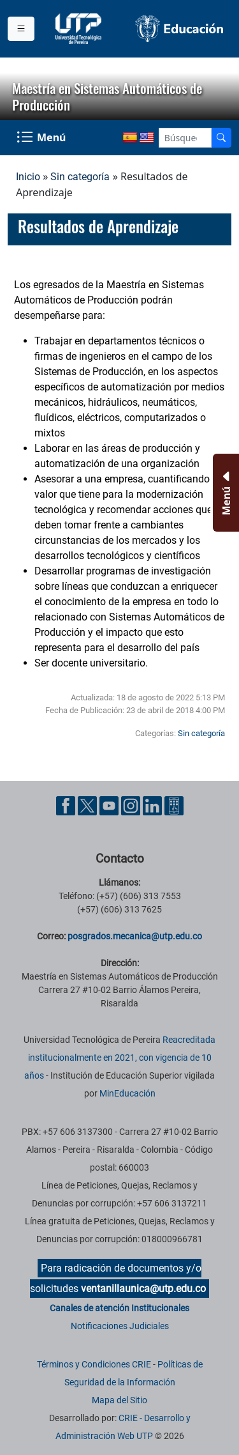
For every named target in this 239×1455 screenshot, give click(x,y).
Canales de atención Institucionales (119, 1308)
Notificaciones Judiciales (120, 1326)
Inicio (28, 177)
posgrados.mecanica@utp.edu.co (135, 936)
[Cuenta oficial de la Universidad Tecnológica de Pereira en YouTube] (110, 805)
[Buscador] (221, 138)
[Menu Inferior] (224, 492)
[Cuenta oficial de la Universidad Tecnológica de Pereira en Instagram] (132, 805)
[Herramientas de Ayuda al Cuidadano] (174, 805)
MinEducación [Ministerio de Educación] (127, 1093)
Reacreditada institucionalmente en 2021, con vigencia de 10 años (119, 1058)
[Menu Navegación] (42, 137)
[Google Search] (185, 138)
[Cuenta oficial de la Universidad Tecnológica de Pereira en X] (88, 805)
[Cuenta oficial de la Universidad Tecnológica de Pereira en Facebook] (67, 805)
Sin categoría (80, 177)
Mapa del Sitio (119, 1400)
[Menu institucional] (21, 29)
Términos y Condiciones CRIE (94, 1364)
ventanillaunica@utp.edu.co (143, 1288)
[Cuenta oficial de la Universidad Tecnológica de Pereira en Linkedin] (153, 805)
